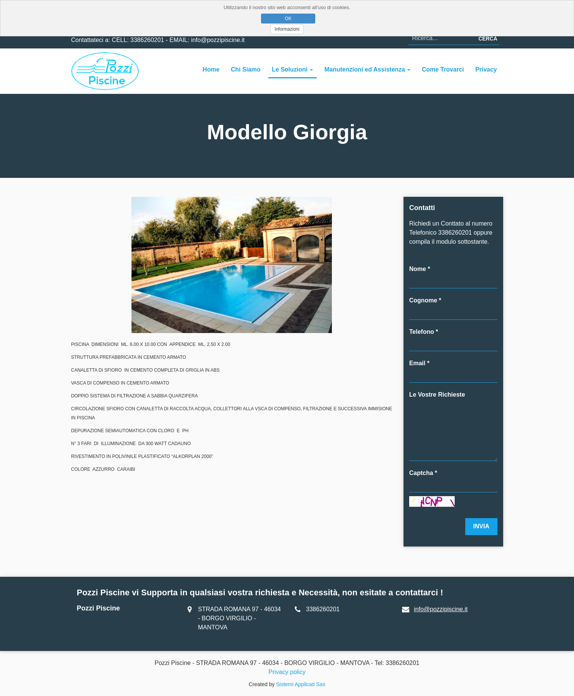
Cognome (423, 300)
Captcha (421, 473)
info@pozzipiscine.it (441, 609)
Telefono (421, 332)
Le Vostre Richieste (437, 394)
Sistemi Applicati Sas (300, 684)
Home (211, 69)
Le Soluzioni (292, 69)
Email (417, 363)
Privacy (486, 69)
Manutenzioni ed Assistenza (367, 69)
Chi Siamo (245, 69)
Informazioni (287, 29)
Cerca (488, 39)
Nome (417, 269)
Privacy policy (287, 672)
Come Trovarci (443, 69)
